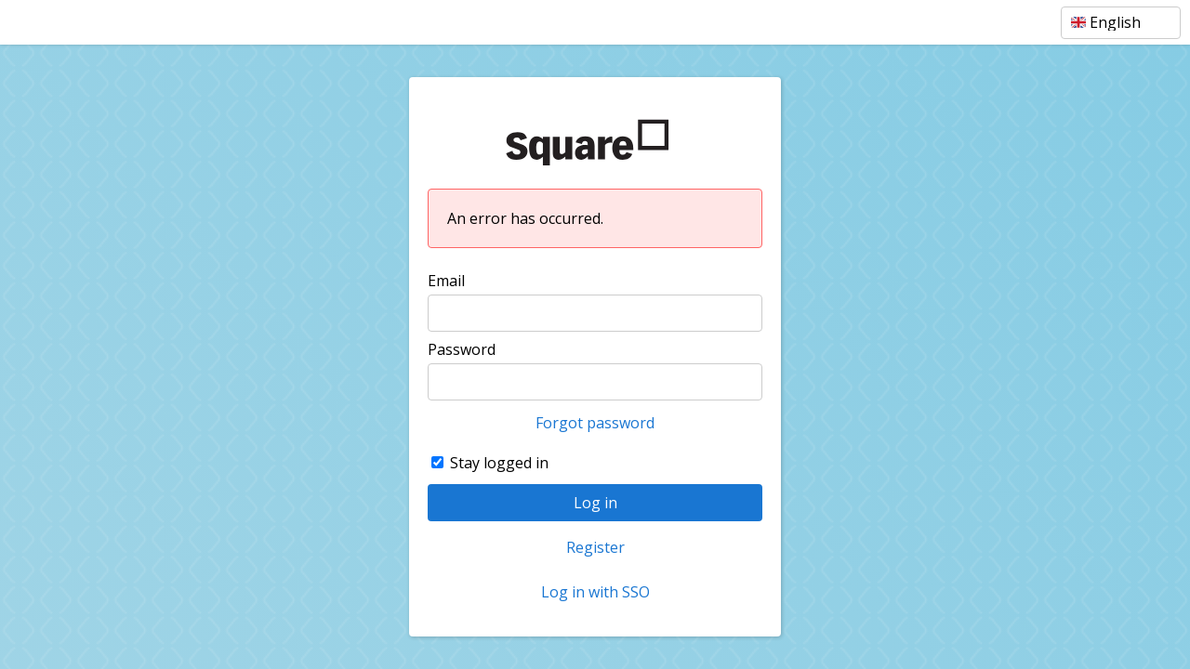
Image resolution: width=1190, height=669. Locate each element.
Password (462, 349)
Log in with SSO (595, 592)
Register (595, 547)
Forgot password (595, 423)
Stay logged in (499, 463)
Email (446, 280)
